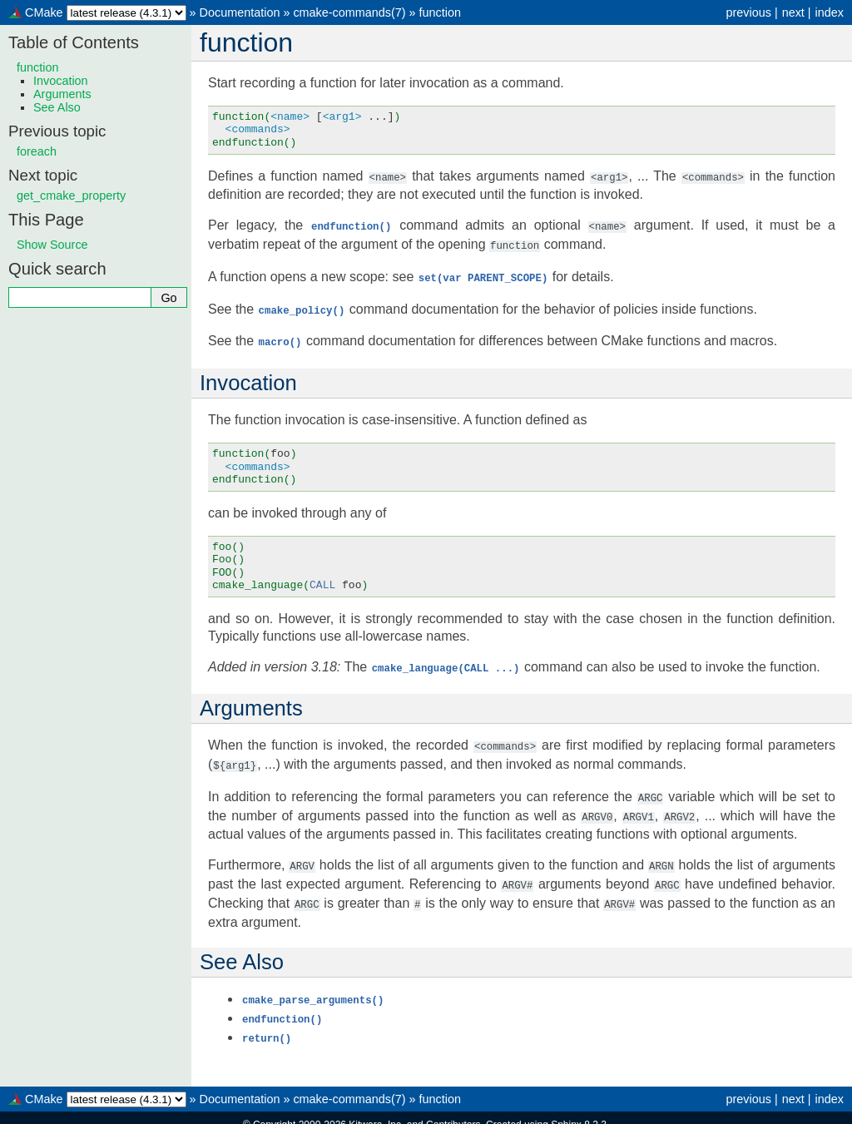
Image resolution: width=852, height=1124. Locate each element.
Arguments (62, 94)
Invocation (60, 80)
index (829, 12)
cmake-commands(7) (349, 12)
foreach (37, 151)
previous (748, 12)
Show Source (52, 244)
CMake (44, 12)
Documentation (240, 12)
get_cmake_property (71, 195)
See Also (57, 107)
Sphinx (566, 1111)
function (440, 12)
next (793, 12)
